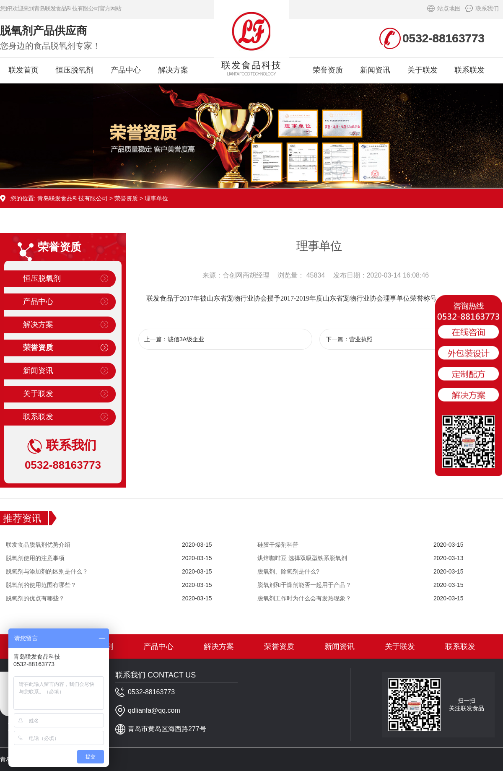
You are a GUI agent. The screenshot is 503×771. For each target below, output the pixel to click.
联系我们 (487, 8)
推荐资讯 (22, 518)
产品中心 (126, 70)
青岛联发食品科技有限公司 (72, 198)
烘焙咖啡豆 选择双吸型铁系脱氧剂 (302, 558)
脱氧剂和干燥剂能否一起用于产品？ (304, 584)
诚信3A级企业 (186, 339)
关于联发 (422, 70)
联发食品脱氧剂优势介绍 (38, 544)
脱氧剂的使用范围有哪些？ (41, 584)
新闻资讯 (375, 70)
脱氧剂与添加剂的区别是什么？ (47, 571)
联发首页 (23, 70)
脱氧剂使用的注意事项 (35, 558)
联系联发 (469, 70)
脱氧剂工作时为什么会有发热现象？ (304, 598)
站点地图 (449, 8)
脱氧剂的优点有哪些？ (35, 598)
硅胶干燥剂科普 (277, 544)
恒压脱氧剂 (74, 70)
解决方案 (173, 70)
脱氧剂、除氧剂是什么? (288, 571)
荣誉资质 (328, 70)
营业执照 (361, 339)
